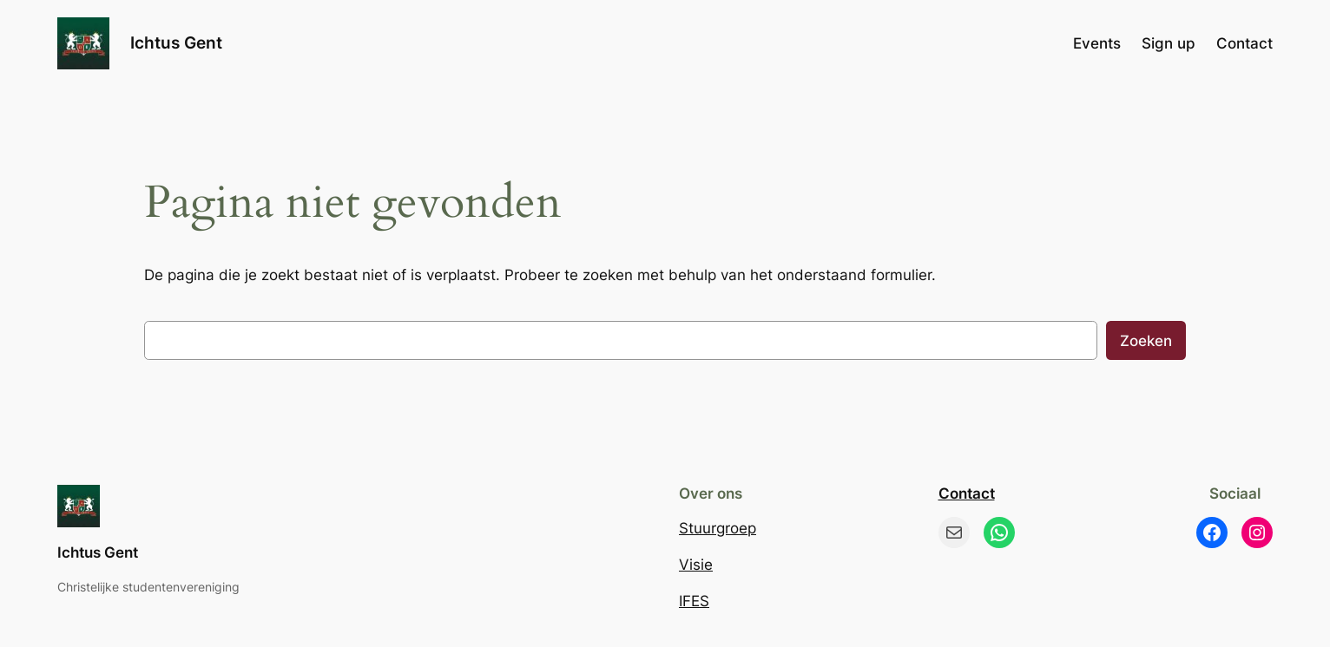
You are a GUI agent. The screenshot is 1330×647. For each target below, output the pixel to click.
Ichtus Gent (176, 42)
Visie (696, 564)
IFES (694, 601)
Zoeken (1146, 341)
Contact (966, 493)
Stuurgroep (717, 528)
